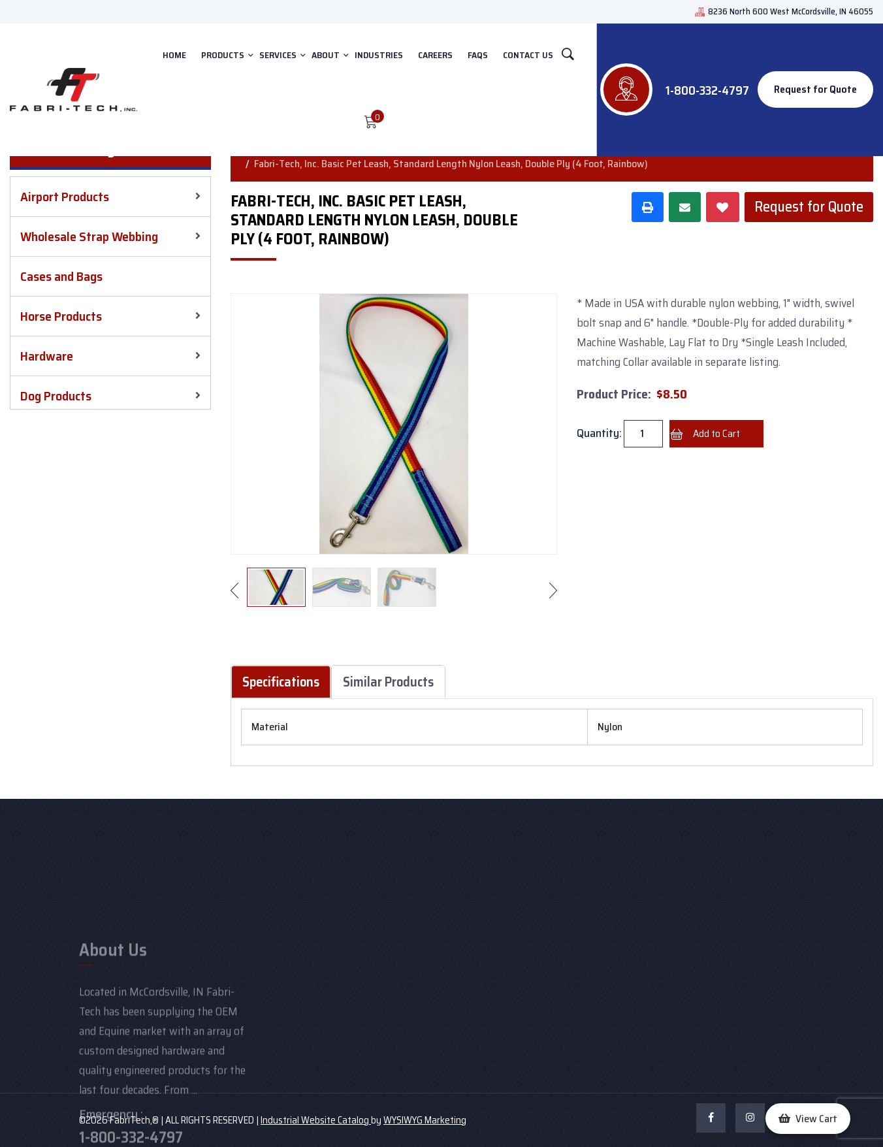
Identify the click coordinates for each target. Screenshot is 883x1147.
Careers (435, 55)
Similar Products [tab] (388, 681)
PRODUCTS (222, 55)
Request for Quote (815, 89)
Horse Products (61, 316)
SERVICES (278, 55)
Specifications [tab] (280, 681)
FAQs (478, 55)
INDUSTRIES (379, 55)
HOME (174, 55)
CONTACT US (528, 55)
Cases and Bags (61, 276)
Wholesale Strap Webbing (89, 236)
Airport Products (64, 196)
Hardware (46, 356)
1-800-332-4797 (707, 90)
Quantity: (599, 433)
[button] (807, 1118)
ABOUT (326, 55)
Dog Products (55, 396)
